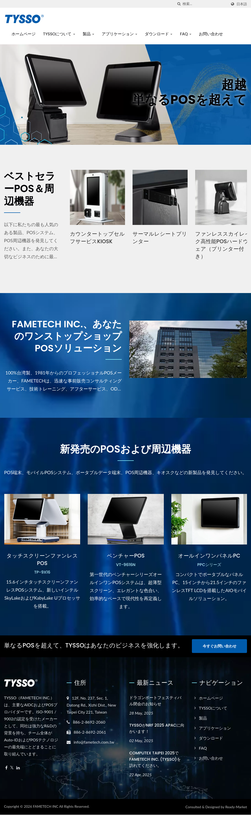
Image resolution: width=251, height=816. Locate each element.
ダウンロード (158, 34)
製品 (88, 34)
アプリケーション (119, 34)
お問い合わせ (211, 34)
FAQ (185, 34)
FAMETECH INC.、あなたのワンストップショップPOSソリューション (63, 337)
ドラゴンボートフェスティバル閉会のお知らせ (155, 702)
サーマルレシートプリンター (219, 237)
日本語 (241, 4)
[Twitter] (12, 769)
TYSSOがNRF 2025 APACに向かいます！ (156, 730)
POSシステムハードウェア (94, 237)
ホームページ (24, 34)
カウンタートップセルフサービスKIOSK (156, 237)
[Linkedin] (18, 769)
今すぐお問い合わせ (219, 647)
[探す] (179, 4)
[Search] (205, 4)
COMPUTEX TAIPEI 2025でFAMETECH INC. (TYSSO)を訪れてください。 (155, 760)
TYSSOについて (59, 34)
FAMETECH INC (45, 807)
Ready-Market (236, 808)
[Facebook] (6, 769)
